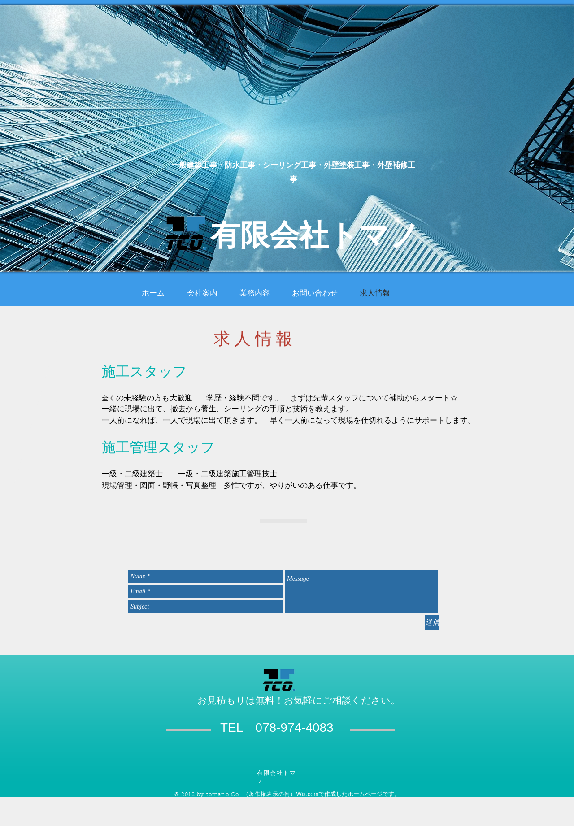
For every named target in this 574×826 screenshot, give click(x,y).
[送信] (432, 622)
